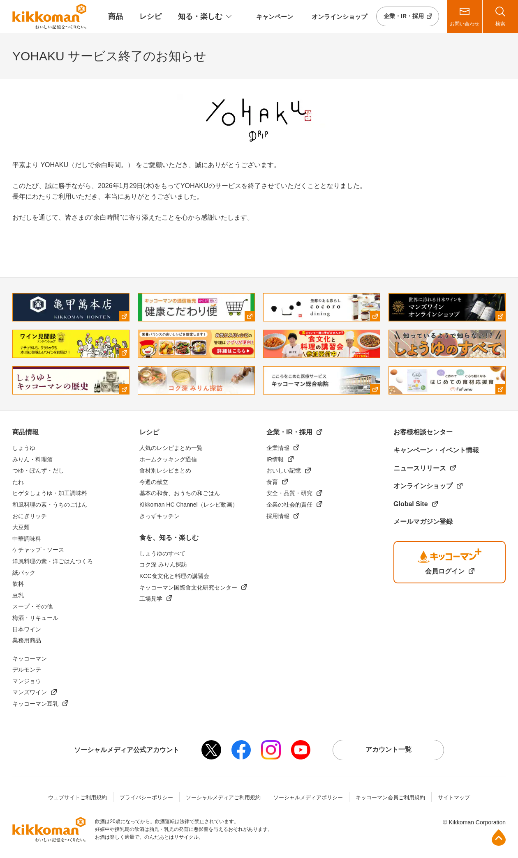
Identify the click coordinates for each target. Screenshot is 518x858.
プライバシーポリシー (146, 797)
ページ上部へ (499, 837)
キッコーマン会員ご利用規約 (390, 797)
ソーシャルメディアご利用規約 (223, 797)
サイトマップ (454, 797)
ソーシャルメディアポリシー (308, 797)
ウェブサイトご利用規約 (77, 797)
